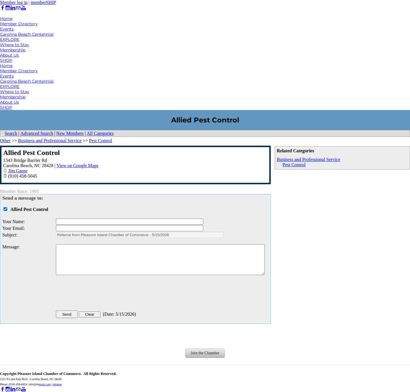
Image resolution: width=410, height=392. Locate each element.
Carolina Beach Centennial (27, 34)
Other (5, 140)
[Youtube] (23, 8)
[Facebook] (2, 8)
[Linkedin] (13, 8)
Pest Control (294, 164)
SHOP (6, 60)
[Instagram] (8, 8)
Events (7, 29)
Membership (12, 50)
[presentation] (100, 294)
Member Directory (19, 23)
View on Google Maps (77, 165)
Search (11, 133)
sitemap (57, 384)
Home (6, 18)
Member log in (14, 2)
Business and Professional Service (308, 159)
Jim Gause (18, 170)
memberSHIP (43, 2)
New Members (70, 133)
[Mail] (18, 8)
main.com (45, 384)
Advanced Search (37, 133)
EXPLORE (9, 39)
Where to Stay (14, 44)
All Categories (100, 133)
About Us (9, 55)
